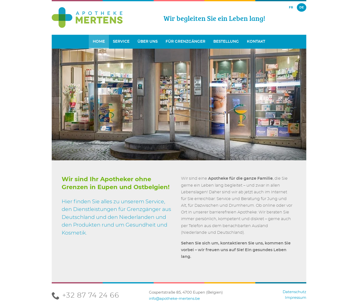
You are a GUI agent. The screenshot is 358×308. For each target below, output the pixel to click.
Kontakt (256, 41)
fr (291, 7)
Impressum (295, 298)
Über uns (147, 41)
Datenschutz (294, 292)
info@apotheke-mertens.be (174, 299)
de (301, 7)
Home (99, 41)
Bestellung (226, 41)
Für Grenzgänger (185, 41)
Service (121, 41)
